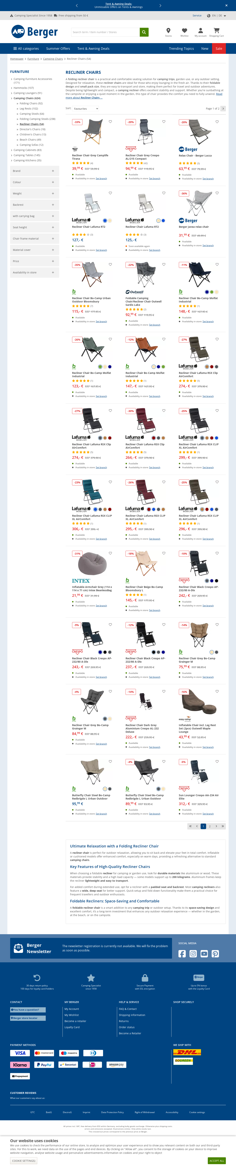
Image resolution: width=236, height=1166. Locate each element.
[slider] (16, 283)
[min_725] (19, 296)
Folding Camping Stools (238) (37, 119)
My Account (72, 1009)
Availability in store (25, 429)
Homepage (16, 58)
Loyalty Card (72, 1027)
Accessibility (172, 1112)
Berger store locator (25, 1018)
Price (16, 418)
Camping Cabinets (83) (27, 150)
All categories (28, 48)
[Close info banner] (226, 5)
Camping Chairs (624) (27, 98)
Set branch (101, 178)
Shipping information (132, 1015)
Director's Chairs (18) (32, 129)
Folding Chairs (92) (31, 103)
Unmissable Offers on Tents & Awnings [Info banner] (119, 5)
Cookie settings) (23, 1160)
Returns (124, 1021)
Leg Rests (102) (29, 108)
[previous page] (197, 826)
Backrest (18, 323)
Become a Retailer (130, 1033)
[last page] (222, 826)
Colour (17, 244)
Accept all (217, 1160)
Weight (17, 278)
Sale (219, 48)
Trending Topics (181, 48)
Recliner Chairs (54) (32, 124)
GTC (32, 1112)
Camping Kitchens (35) (27, 160)
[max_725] (47, 296)
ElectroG (67, 1112)
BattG (49, 1112)
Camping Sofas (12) (31, 145)
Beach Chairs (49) (30, 139)
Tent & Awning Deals (93, 48)
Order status (127, 1027)
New (204, 48)
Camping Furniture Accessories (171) (33, 80)
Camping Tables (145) (27, 155)
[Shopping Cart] (216, 31)
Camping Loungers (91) (28, 93)
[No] (31, 365)
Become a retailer (75, 1021)
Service (197, 15)
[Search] (105, 32)
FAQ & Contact (128, 1009)
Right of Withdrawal (145, 1112)
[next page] (223, 108)
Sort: (68, 108)
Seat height (20, 384)
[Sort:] (85, 108)
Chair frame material (26, 395)
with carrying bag (24, 359)
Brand (16, 171)
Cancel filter (49, 230)
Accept (19, 308)
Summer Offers (58, 48)
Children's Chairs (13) (33, 134)
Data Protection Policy (112, 1112)
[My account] (200, 31)
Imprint (86, 1112)
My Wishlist (72, 1015)
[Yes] (15, 365)
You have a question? (26, 1009)
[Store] (168, 31)
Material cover (22, 406)
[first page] (190, 826)
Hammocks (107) (24, 88)
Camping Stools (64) (32, 113)
